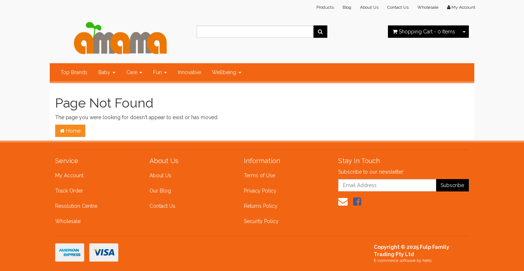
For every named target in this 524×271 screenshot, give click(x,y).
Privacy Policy (260, 191)
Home (70, 131)
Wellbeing (226, 72)
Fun (160, 72)
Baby (106, 72)
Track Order (69, 191)
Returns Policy (261, 206)
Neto (426, 260)
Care (134, 72)
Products (325, 7)
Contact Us (398, 7)
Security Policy (261, 221)
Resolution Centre (76, 206)
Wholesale (427, 7)
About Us (369, 7)
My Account (69, 175)
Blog (347, 7)
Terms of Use (259, 175)
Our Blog (160, 191)
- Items (424, 32)
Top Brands (74, 72)
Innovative (189, 72)
